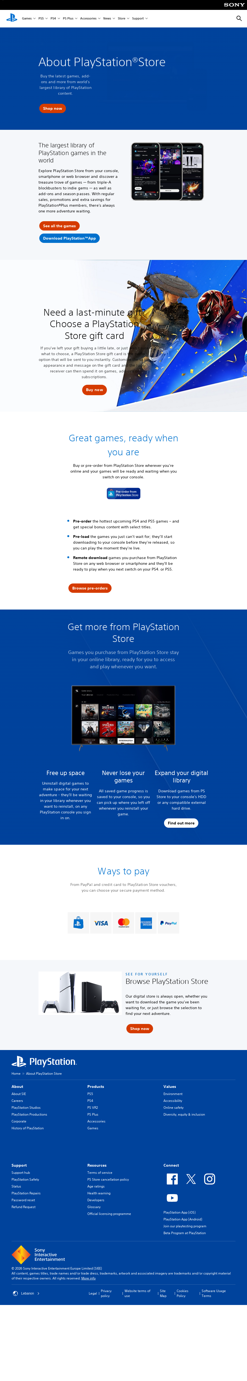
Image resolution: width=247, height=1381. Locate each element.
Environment (172, 1093)
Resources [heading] (97, 1165)
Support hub (21, 1172)
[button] (94, 390)
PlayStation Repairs (26, 1193)
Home (16, 1073)
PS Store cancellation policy (108, 1179)
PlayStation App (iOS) (179, 1212)
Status (16, 1186)
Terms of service (99, 1172)
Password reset (23, 1200)
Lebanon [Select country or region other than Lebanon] (26, 1293)
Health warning (98, 1193)
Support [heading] (19, 1165)
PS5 (41, 19)
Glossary (94, 1207)
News (107, 19)
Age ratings (96, 1186)
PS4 (53, 19)
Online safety (173, 1107)
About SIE (19, 1093)
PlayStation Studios (26, 1107)
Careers (17, 1100)
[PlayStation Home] (12, 18)
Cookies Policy (182, 1293)
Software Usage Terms (214, 1293)
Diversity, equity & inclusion (184, 1114)
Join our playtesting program (184, 1226)
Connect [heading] (171, 1165)
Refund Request (23, 1207)
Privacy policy (106, 1293)
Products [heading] (95, 1086)
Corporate (19, 1121)
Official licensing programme (109, 1213)
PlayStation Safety (25, 1179)
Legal (93, 1293)
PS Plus (68, 19)
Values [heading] (169, 1086)
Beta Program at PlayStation (184, 1233)
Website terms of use (137, 1293)
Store (121, 19)
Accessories (88, 19)
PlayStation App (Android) (182, 1219)
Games (27, 19)
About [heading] (17, 1086)
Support (138, 19)
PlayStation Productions (29, 1114)
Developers (95, 1200)
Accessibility (172, 1100)
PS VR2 (92, 1107)
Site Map (163, 1293)
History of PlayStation (28, 1128)
